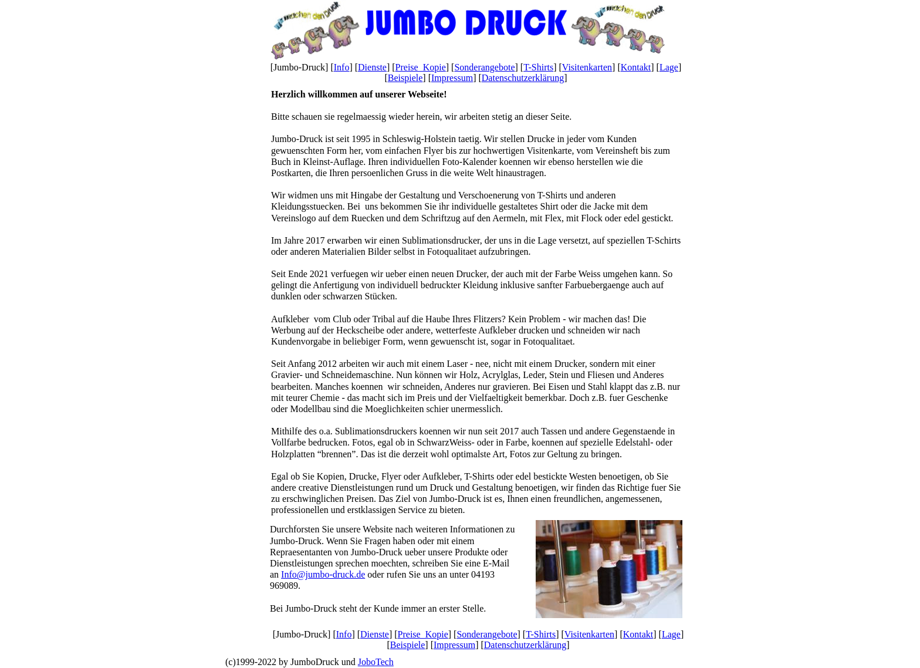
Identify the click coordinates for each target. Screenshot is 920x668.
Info (342, 67)
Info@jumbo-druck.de (323, 574)
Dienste (372, 67)
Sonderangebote (484, 67)
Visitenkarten (587, 67)
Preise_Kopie (420, 67)
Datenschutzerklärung (523, 78)
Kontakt (636, 67)
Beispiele (405, 78)
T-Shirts (538, 67)
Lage (668, 67)
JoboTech (376, 662)
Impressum (452, 78)
